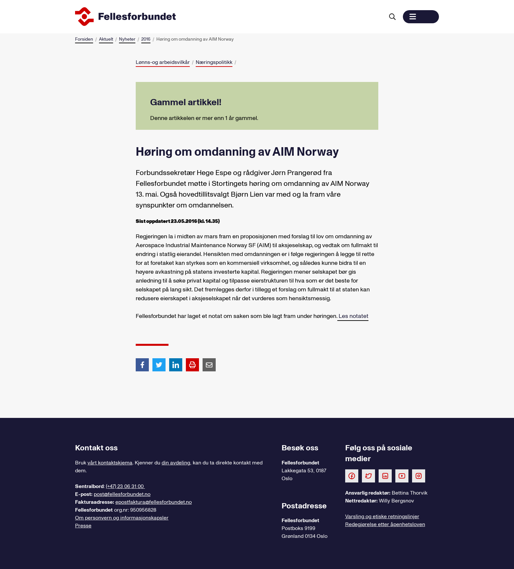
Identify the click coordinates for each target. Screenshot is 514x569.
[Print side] (192, 364)
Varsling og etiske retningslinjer (382, 516)
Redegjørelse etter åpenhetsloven (385, 524)
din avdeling (176, 462)
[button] (421, 16)
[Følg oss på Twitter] (368, 475)
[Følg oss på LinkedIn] (385, 475)
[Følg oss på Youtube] (401, 475)
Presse (83, 525)
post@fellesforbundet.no (122, 494)
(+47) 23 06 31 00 (125, 486)
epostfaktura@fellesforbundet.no (153, 502)
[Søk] (392, 16)
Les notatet (352, 316)
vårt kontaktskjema (110, 462)
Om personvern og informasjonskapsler (121, 517)
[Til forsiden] (228, 16)
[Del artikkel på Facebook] (142, 364)
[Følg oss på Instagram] (418, 475)
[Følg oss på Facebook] (351, 475)
